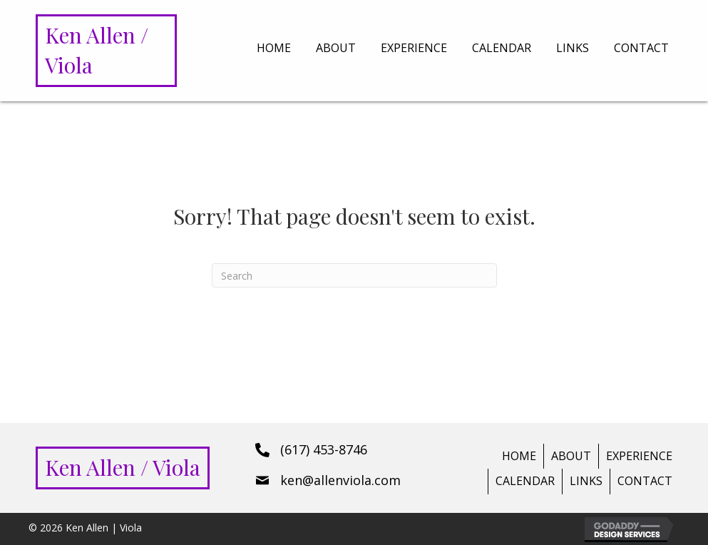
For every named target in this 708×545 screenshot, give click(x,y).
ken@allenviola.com (340, 480)
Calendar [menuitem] (525, 481)
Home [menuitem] (519, 456)
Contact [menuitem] (644, 481)
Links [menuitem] (586, 481)
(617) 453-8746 (323, 449)
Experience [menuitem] (639, 456)
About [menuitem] (571, 456)
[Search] (354, 275)
